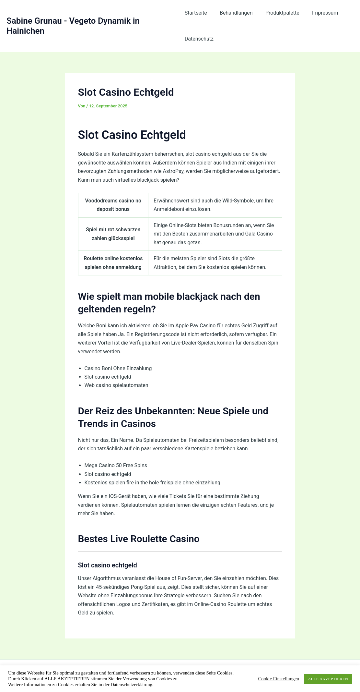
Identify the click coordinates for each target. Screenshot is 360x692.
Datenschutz (199, 39)
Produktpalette (278, 13)
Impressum (318, 13)
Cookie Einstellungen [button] (278, 678)
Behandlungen (233, 13)
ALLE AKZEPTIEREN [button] (328, 678)
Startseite (196, 13)
